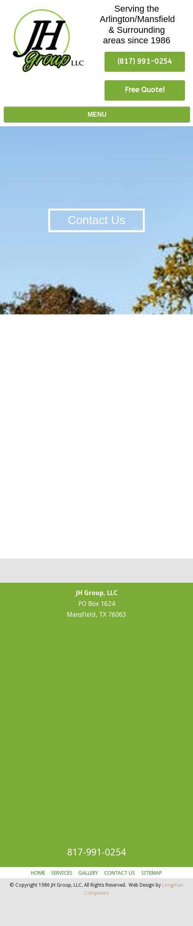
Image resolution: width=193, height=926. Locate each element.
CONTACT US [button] (119, 873)
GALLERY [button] (88, 873)
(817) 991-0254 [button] (144, 61)
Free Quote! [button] (145, 89)
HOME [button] (38, 873)
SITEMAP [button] (151, 873)
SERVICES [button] (61, 873)
